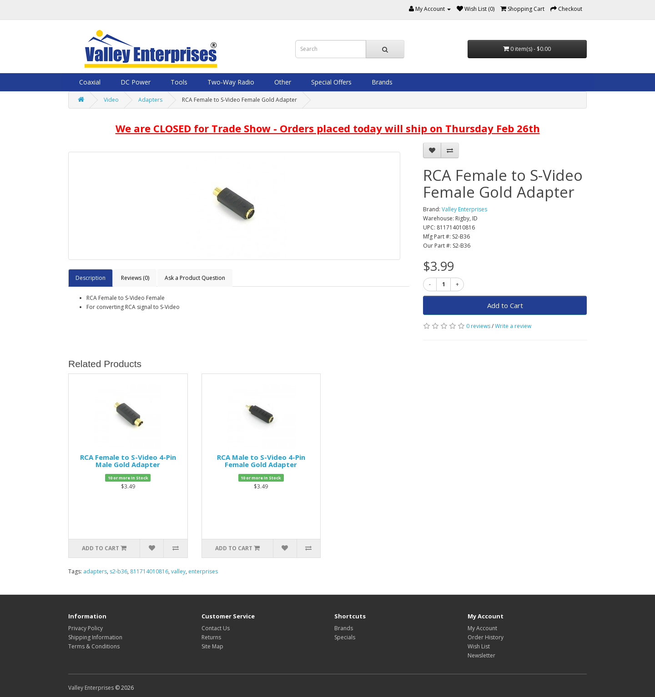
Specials (344, 637)
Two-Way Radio (230, 82)
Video (111, 100)
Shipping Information (95, 637)
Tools (178, 82)
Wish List (479, 646)
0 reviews (478, 326)
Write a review (513, 326)
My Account (482, 628)
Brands (381, 82)
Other (281, 82)
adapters (95, 571)
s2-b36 (118, 571)
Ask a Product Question (195, 278)
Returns (211, 637)
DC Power (135, 82)
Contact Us (216, 628)
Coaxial (89, 82)
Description (91, 278)
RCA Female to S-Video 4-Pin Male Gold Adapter (128, 461)
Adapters (150, 100)
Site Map (212, 646)
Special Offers (330, 82)
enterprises (203, 571)
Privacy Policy (85, 628)
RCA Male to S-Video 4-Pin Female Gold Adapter (261, 461)
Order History (486, 637)
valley (178, 571)
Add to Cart (505, 305)
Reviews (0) (135, 278)
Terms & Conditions (94, 646)
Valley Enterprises (464, 209)
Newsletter (481, 655)
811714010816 (149, 571)
